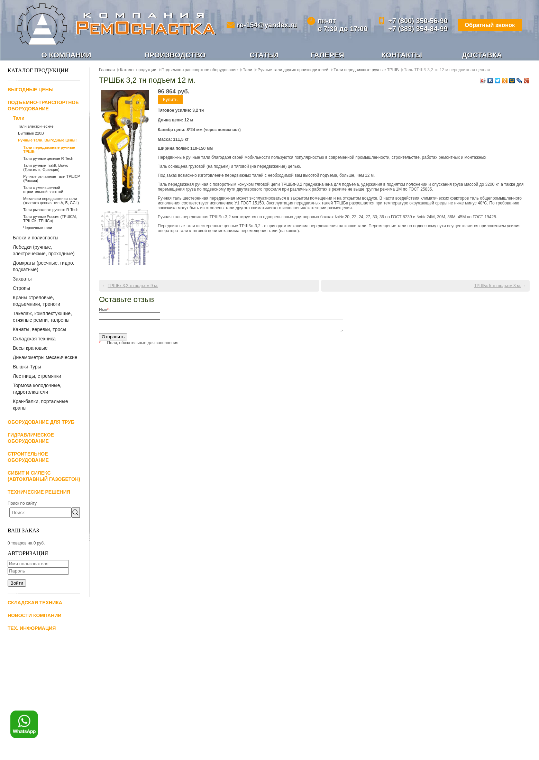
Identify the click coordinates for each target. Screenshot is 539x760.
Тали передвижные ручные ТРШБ (49, 150)
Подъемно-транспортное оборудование (200, 70)
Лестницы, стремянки (37, 376)
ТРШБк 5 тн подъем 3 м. (497, 286)
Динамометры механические (45, 358)
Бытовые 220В (31, 134)
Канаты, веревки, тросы (39, 330)
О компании (66, 55)
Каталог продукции (138, 70)
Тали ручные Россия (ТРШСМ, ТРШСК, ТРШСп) (50, 219)
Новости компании (34, 616)
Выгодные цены (31, 90)
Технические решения (39, 492)
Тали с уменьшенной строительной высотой (43, 190)
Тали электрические (36, 127)
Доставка (482, 55)
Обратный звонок (485, 24)
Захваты (22, 279)
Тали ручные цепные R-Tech (48, 159)
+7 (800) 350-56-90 (411, 21)
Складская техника (34, 339)
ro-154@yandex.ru (265, 25)
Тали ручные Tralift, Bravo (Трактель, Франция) (45, 168)
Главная (107, 70)
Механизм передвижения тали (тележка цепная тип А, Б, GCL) (51, 201)
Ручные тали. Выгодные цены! (47, 141)
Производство (175, 55)
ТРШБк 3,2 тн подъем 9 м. (133, 286)
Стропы (21, 289)
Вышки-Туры (27, 367)
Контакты (402, 55)
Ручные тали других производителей (292, 70)
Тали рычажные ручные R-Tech (51, 210)
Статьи (264, 55)
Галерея (327, 55)
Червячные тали (37, 228)
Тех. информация (32, 629)
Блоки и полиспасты (35, 238)
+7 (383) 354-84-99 (411, 29)
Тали (19, 118)
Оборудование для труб (41, 422)
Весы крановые (30, 348)
